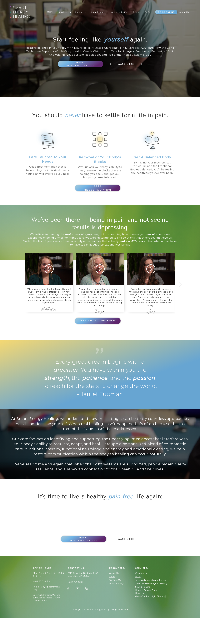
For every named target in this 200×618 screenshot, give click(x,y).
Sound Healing (143, 587)
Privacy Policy (116, 583)
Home (50, 12)
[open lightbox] (124, 64)
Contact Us (80, 12)
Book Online (166, 12)
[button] (64, 12)
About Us (184, 12)
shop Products (99, 12)
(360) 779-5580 (75, 582)
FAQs (147, 12)
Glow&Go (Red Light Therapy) (150, 596)
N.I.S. (138, 576)
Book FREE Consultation (80, 64)
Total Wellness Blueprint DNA (150, 580)
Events (136, 12)
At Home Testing (119, 12)
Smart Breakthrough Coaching (151, 583)
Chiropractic (141, 573)
